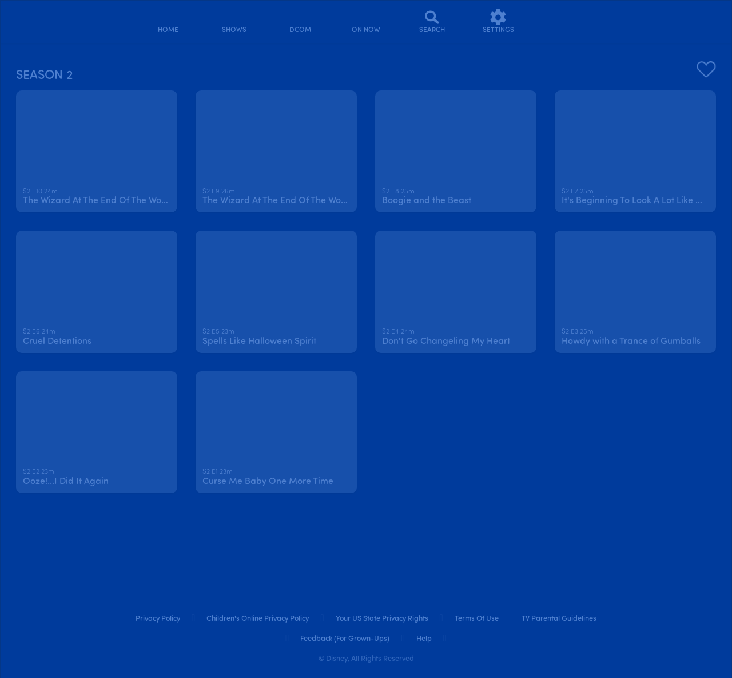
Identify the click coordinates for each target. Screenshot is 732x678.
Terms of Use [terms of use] (477, 619)
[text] (40, 192)
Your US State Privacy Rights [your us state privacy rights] (382, 619)
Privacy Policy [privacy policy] (158, 619)
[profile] (564, 21)
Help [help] (424, 639)
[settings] (498, 21)
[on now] (366, 21)
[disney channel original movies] (300, 21)
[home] (167, 21)
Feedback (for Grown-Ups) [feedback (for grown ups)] (344, 639)
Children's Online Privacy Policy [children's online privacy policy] (257, 619)
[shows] (234, 21)
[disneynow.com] (39, 20)
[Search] (432, 21)
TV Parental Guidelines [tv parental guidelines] (559, 619)
